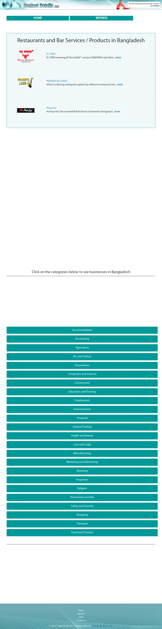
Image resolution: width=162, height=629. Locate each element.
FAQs (81, 617)
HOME (38, 18)
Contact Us (81, 621)
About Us (81, 614)
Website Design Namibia (101, 626)
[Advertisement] (81, 153)
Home (81, 611)
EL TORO (51, 54)
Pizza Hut (51, 108)
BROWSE (101, 18)
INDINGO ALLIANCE (57, 81)
